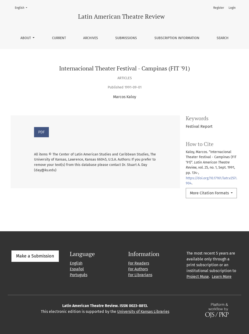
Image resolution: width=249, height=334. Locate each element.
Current (59, 38)
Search (223, 38)
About (26, 38)
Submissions (126, 38)
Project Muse (198, 276)
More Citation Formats (210, 193)
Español (77, 269)
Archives (90, 38)
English (22, 7)
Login (232, 7)
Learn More (221, 276)
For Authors (138, 269)
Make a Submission (35, 256)
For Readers (138, 263)
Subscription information (176, 38)
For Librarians (140, 275)
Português (78, 275)
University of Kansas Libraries (143, 311)
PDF (41, 132)
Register (218, 7)
